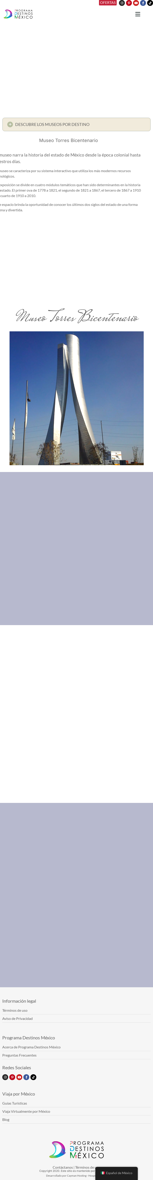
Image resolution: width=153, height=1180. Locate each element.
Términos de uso (87, 1167)
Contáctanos (63, 1167)
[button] (76, 125)
